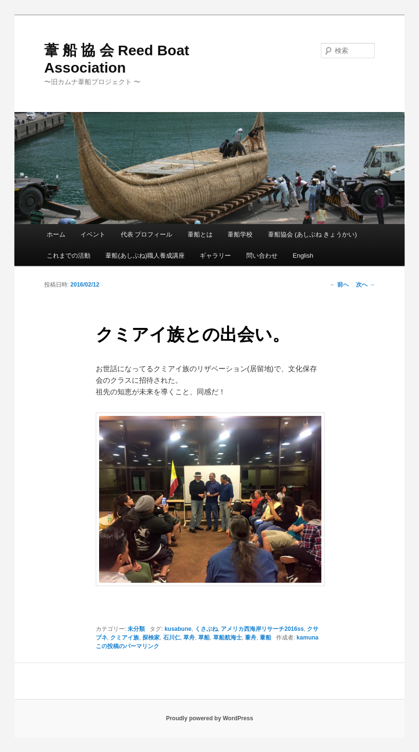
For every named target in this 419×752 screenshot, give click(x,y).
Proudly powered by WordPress (209, 718)
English (302, 255)
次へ (365, 284)
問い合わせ (262, 255)
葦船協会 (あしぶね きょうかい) (312, 234)
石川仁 (171, 637)
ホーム (56, 234)
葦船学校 (240, 234)
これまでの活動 (68, 255)
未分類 (136, 629)
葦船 (265, 637)
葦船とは (200, 234)
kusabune (178, 629)
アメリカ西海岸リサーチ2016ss (262, 629)
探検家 (151, 637)
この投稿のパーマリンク (127, 646)
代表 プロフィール (147, 234)
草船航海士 (227, 637)
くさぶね (206, 629)
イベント (92, 234)
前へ (339, 284)
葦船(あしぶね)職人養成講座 (145, 255)
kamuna (307, 637)
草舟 (189, 637)
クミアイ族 (124, 637)
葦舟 (250, 637)
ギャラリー (215, 255)
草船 (204, 637)
